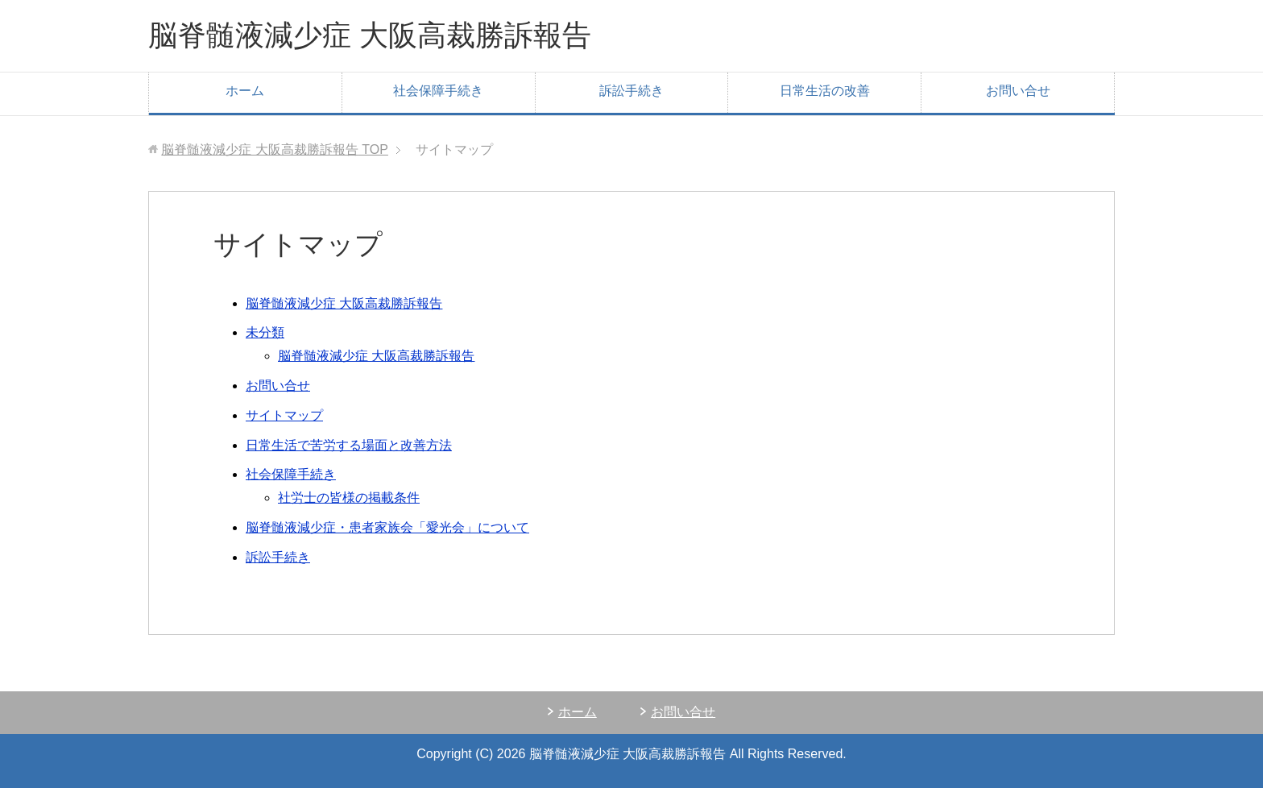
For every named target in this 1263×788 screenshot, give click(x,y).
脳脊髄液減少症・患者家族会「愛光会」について (387, 527)
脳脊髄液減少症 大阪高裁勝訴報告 (369, 35)
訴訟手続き (631, 90)
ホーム (245, 90)
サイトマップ (284, 415)
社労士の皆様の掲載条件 (349, 497)
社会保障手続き (438, 90)
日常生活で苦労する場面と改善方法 (349, 445)
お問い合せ (1018, 90)
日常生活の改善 (825, 90)
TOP (274, 149)
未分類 (265, 332)
